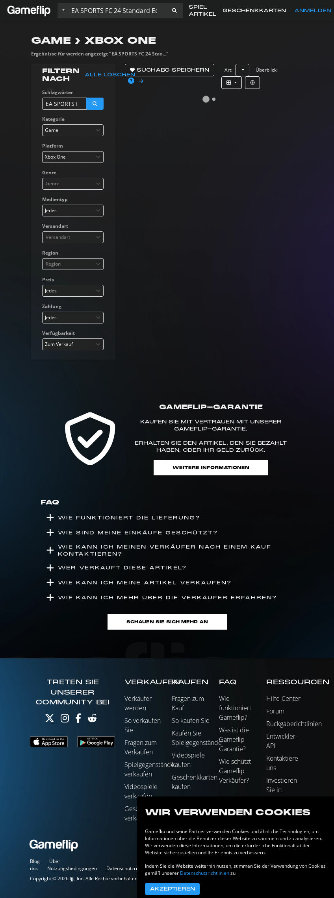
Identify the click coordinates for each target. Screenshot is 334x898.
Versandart (55, 226)
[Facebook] (78, 720)
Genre (49, 172)
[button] (174, 10)
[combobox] (73, 130)
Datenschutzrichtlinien (131, 868)
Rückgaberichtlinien (294, 723)
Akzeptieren (172, 889)
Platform (52, 145)
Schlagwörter (57, 92)
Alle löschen (110, 75)
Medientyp (55, 199)
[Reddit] (92, 720)
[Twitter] (49, 720)
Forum (275, 711)
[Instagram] (65, 720)
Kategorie (53, 119)
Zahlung (51, 306)
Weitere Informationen (211, 467)
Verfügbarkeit (58, 333)
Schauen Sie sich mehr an (167, 622)
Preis (48, 279)
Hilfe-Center (283, 698)
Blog (35, 861)
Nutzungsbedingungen (72, 868)
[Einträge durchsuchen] (117, 10)
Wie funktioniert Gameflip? (235, 708)
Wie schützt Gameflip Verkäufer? (235, 771)
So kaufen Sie (191, 720)
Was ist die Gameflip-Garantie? (234, 739)
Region (50, 252)
